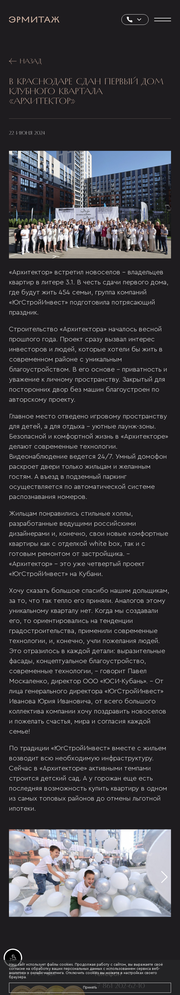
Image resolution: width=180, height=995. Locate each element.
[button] (164, 877)
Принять (90, 987)
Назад (25, 61)
